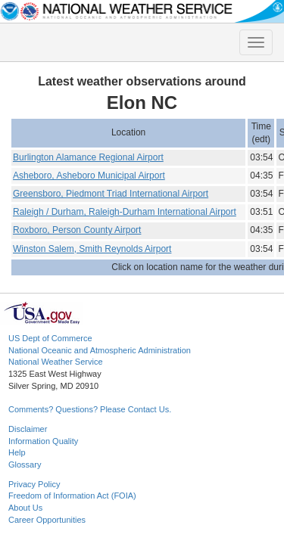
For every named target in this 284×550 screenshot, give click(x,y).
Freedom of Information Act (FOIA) (72, 495)
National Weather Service (55, 361)
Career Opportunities (47, 519)
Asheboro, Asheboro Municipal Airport (89, 175)
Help (17, 452)
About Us (25, 507)
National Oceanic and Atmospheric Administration (99, 350)
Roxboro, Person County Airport (77, 230)
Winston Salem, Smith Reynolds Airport (92, 249)
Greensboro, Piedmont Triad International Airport (110, 193)
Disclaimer (27, 428)
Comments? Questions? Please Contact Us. (89, 409)
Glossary (24, 464)
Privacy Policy (34, 484)
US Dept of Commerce (50, 338)
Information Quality (43, 441)
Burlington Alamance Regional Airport (88, 157)
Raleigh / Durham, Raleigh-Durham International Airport (124, 212)
